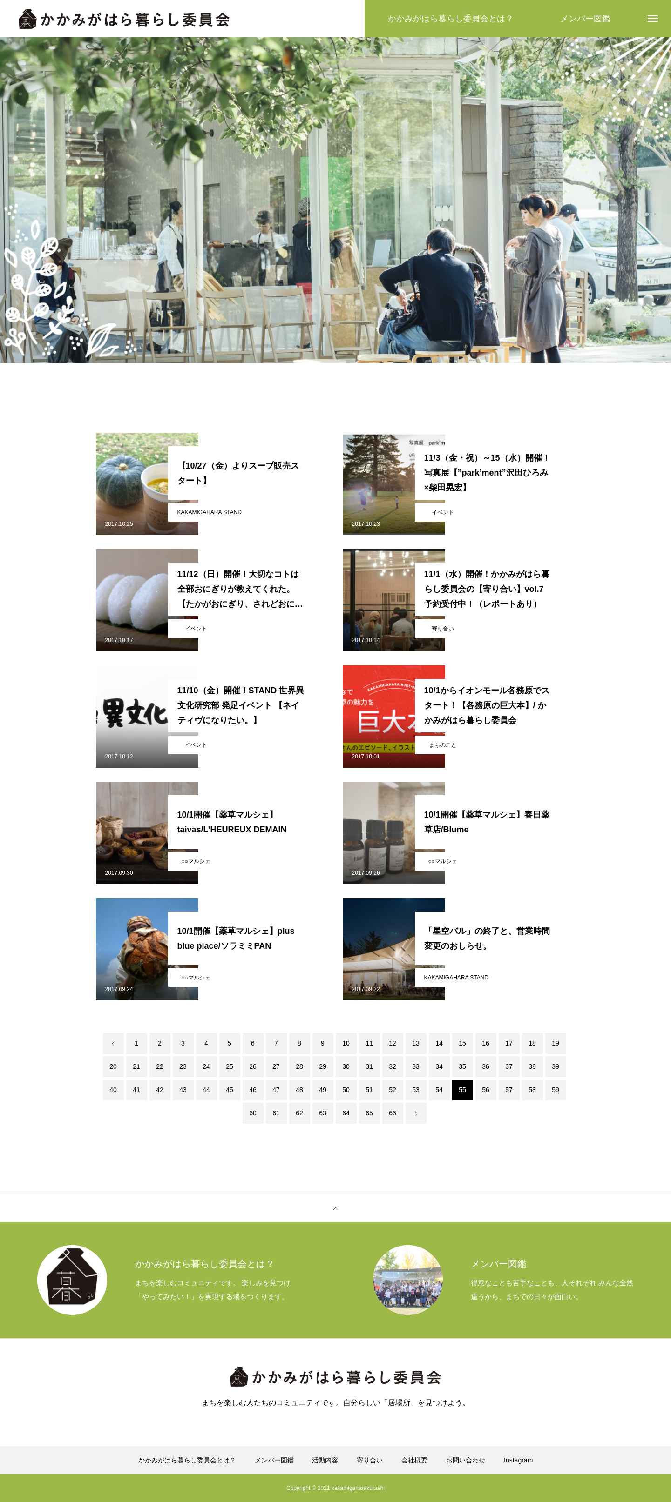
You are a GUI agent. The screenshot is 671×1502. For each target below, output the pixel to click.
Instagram (518, 1460)
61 (276, 1113)
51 (369, 1089)
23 (183, 1066)
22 (159, 1066)
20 (113, 1066)
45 (229, 1089)
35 (462, 1066)
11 (369, 1043)
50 (346, 1089)
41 (136, 1089)
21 (136, 1066)
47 (276, 1089)
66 (392, 1113)
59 (555, 1089)
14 (439, 1043)
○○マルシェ (195, 861)
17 (509, 1043)
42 (159, 1089)
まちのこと (443, 745)
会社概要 (414, 1460)
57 (509, 1089)
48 (299, 1089)
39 (555, 1066)
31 (369, 1066)
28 (299, 1066)
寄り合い (443, 628)
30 (346, 1066)
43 (183, 1089)
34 (439, 1066)
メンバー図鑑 (274, 1460)
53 (416, 1089)
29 (322, 1066)
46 (253, 1089)
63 (322, 1113)
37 (509, 1066)
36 (485, 1066)
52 (392, 1089)
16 (485, 1043)
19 (555, 1043)
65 (369, 1113)
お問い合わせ (465, 1460)
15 (462, 1043)
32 (392, 1066)
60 (253, 1113)
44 (206, 1089)
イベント (443, 512)
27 (276, 1066)
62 (299, 1113)
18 (532, 1043)
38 (532, 1066)
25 (229, 1066)
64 (346, 1113)
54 (439, 1089)
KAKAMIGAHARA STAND (209, 512)
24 (206, 1066)
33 (416, 1066)
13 (416, 1043)
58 (532, 1089)
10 (346, 1043)
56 (485, 1089)
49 (322, 1089)
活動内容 (325, 1460)
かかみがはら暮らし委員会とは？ (187, 1460)
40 (113, 1089)
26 (253, 1066)
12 (392, 1043)
